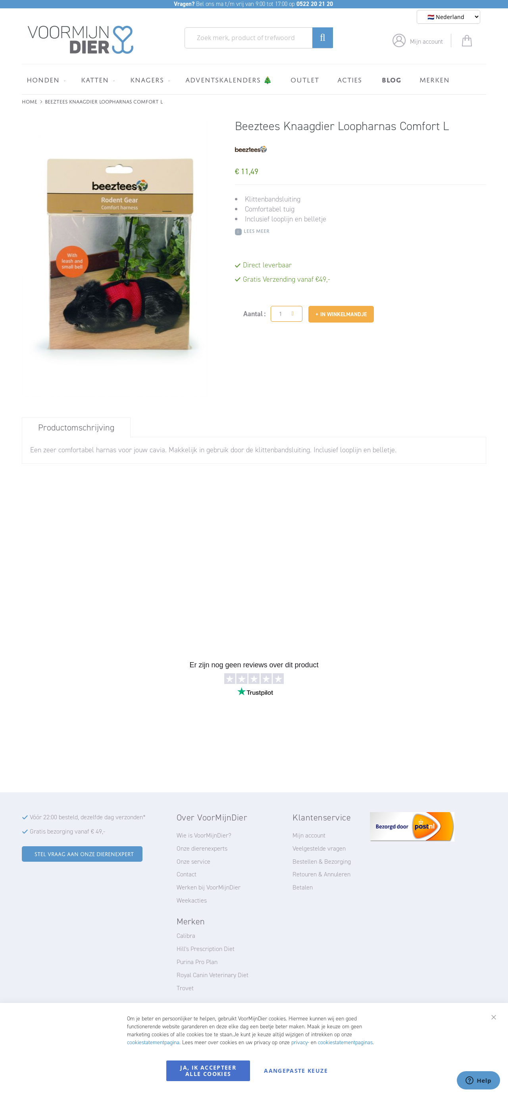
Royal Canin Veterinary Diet (212, 975)
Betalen (302, 887)
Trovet (185, 988)
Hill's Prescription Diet (206, 949)
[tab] (76, 427)
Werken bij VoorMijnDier (209, 887)
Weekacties (192, 900)
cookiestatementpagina (153, 1042)
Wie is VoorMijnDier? (204, 835)
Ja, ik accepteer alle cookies (208, 1071)
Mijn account (426, 41)
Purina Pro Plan (197, 962)
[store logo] (81, 40)
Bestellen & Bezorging (321, 861)
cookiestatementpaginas (345, 1042)
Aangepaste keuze (296, 1070)
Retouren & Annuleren (321, 874)
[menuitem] (44, 79)
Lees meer (256, 230)
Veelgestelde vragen (319, 848)
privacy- (300, 1042)
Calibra (186, 936)
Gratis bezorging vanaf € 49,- (67, 831)
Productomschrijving (76, 427)
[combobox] (259, 37)
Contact (186, 874)
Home (29, 101)
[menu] (254, 79)
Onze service (193, 861)
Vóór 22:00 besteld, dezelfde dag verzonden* (88, 817)
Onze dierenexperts (202, 848)
